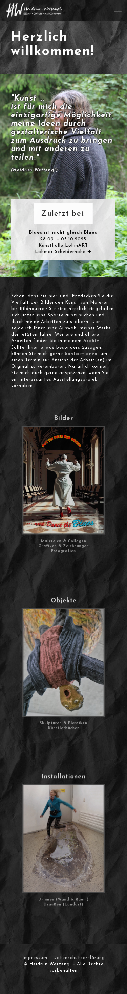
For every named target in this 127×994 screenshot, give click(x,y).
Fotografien (63, 526)
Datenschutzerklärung (79, 958)
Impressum (34, 958)
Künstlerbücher (63, 704)
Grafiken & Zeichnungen (63, 523)
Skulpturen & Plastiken (63, 701)
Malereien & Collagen (64, 520)
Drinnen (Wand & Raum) (63, 877)
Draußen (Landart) (63, 880)
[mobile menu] (118, 10)
